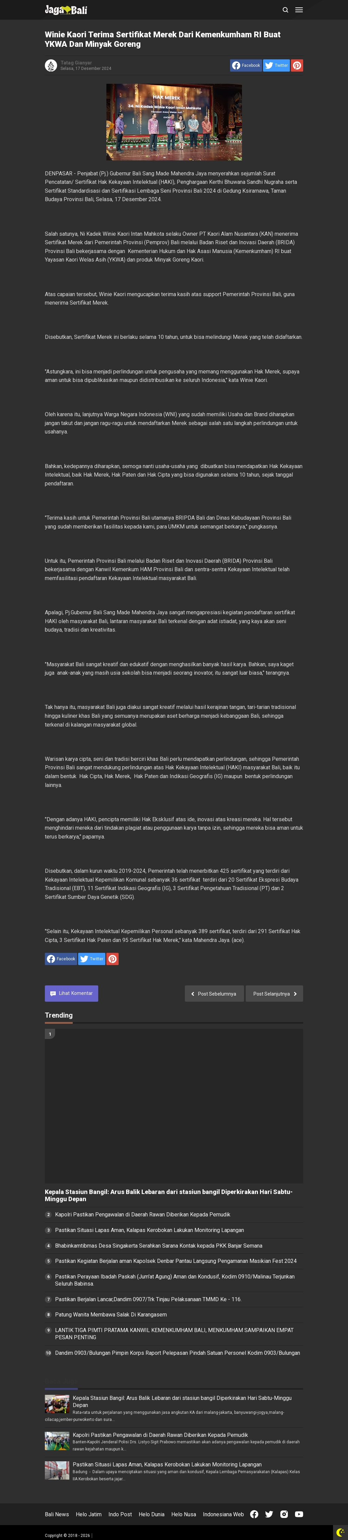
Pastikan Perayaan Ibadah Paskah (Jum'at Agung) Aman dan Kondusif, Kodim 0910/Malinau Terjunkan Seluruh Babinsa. (175, 1280)
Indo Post (120, 1514)
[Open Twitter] (269, 1514)
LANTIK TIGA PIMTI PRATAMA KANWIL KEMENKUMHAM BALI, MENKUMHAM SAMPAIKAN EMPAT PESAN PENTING (174, 1334)
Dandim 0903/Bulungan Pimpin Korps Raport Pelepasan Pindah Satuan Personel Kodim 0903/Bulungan (177, 1353)
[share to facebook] (246, 65)
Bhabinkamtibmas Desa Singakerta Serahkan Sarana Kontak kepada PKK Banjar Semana (158, 1246)
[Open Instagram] (284, 1514)
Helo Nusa (183, 1514)
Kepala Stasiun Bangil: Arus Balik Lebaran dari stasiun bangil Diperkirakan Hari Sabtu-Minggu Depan (169, 1195)
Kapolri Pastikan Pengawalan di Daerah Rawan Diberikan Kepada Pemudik (142, 1214)
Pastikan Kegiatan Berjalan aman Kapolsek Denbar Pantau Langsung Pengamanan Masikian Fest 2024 (176, 1261)
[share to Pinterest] (297, 65)
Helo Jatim (89, 1514)
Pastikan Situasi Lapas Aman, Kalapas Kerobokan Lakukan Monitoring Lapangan (149, 1230)
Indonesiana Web (223, 1514)
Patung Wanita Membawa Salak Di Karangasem (111, 1314)
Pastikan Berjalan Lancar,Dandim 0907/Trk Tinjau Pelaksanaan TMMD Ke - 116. (148, 1299)
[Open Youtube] (299, 1514)
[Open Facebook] (254, 1514)
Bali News (57, 1514)
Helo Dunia (151, 1514)
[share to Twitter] (276, 65)
